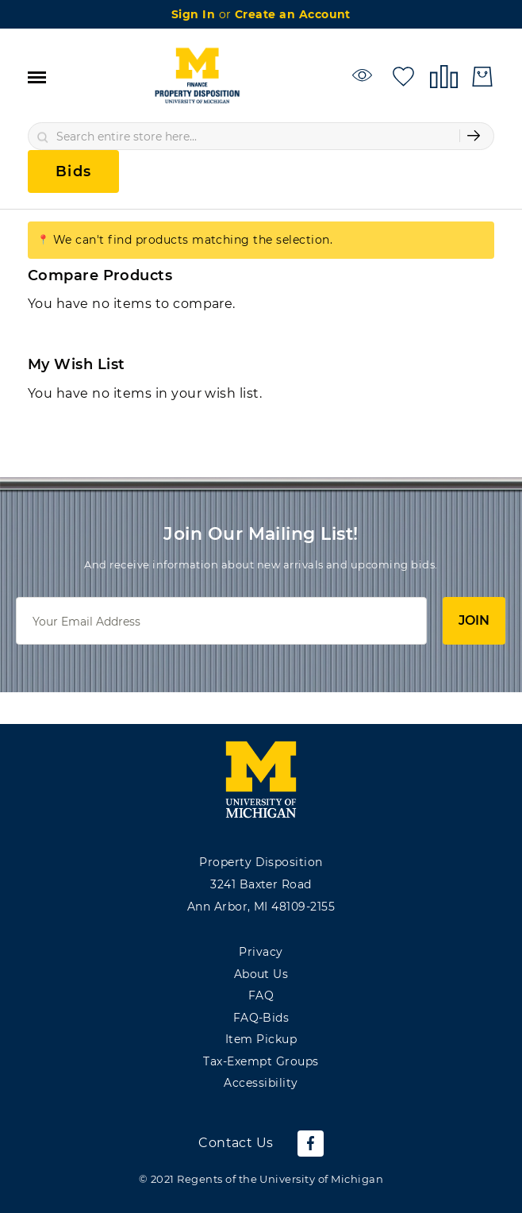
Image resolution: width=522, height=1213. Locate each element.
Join (474, 620)
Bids (73, 171)
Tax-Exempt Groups (260, 1061)
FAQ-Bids (261, 1018)
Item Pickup (261, 1039)
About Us (261, 974)
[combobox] (261, 136)
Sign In (195, 14)
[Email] (221, 621)
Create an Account (293, 14)
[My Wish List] (403, 75)
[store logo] (196, 76)
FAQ (261, 995)
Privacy (260, 952)
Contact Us (236, 1142)
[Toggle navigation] (37, 76)
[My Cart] (482, 76)
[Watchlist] (364, 75)
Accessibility (260, 1083)
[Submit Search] (474, 136)
